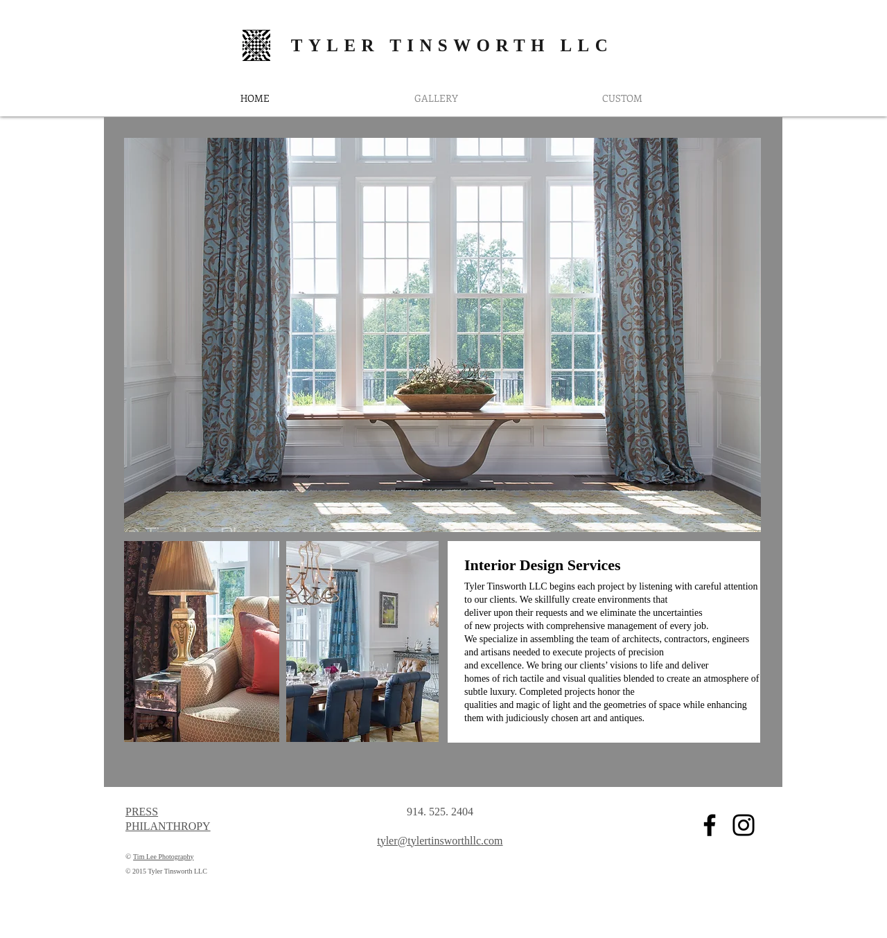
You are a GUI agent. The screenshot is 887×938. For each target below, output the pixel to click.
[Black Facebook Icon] (709, 825)
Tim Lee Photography (163, 856)
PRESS (141, 811)
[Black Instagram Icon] (743, 825)
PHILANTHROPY (168, 826)
